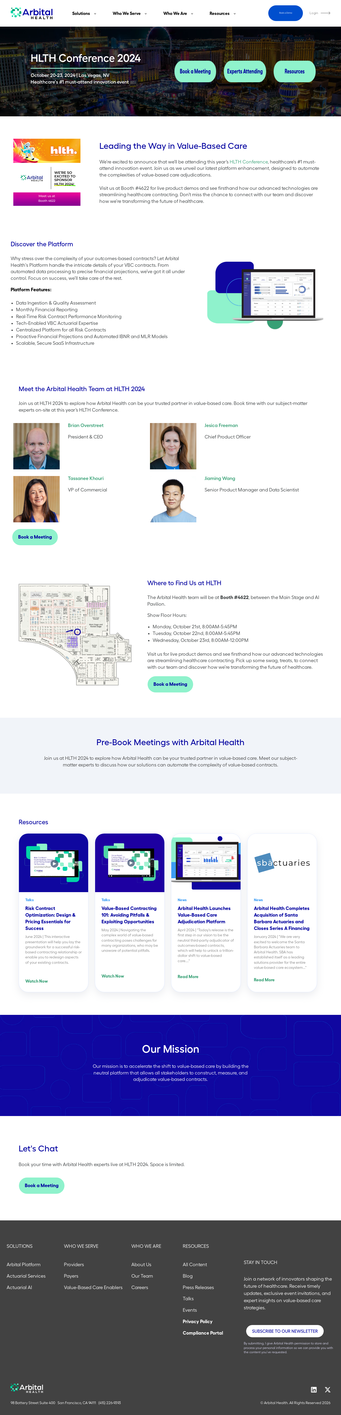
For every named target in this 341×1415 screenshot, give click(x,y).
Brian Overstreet (86, 425)
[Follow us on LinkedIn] (313, 1389)
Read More (188, 976)
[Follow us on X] (327, 1389)
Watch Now (36, 981)
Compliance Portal (203, 1333)
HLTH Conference (249, 162)
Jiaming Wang (220, 478)
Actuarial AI (19, 1287)
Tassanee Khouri (86, 478)
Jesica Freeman (221, 425)
